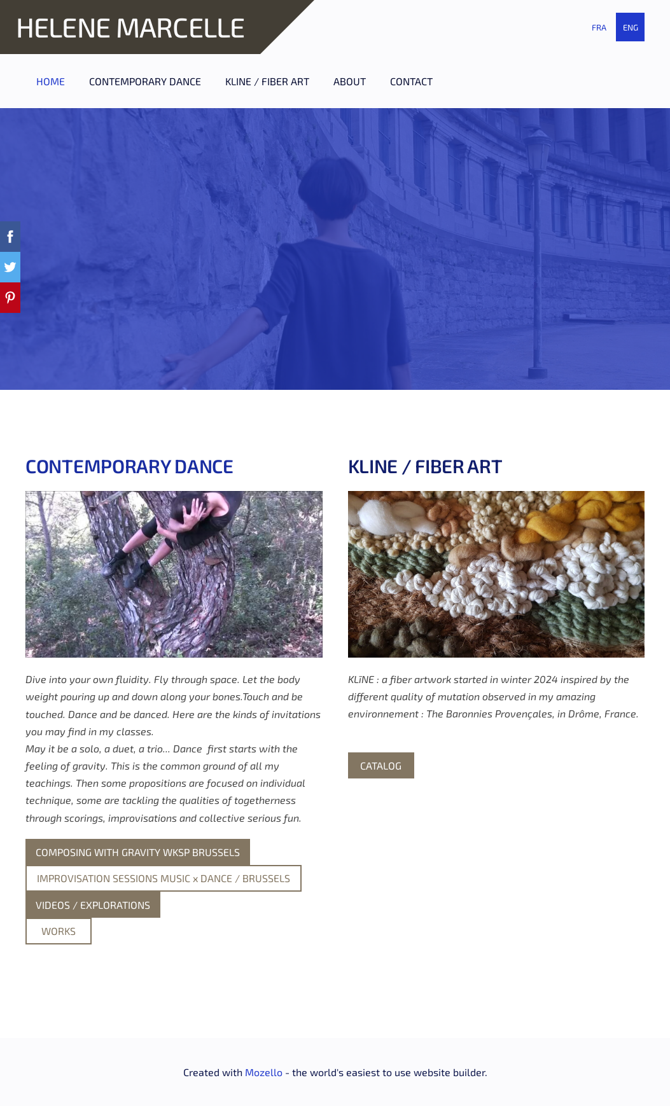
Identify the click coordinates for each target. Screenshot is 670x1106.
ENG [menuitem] (630, 27)
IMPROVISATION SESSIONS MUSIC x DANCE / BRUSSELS (163, 878)
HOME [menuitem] (50, 81)
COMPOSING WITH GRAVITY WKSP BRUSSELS (138, 852)
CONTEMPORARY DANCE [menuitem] (145, 81)
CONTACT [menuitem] (411, 81)
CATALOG (380, 765)
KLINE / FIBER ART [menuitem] (267, 81)
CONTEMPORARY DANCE (129, 465)
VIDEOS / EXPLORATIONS (93, 905)
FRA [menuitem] (599, 27)
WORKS (58, 931)
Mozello (264, 1072)
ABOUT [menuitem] (349, 81)
